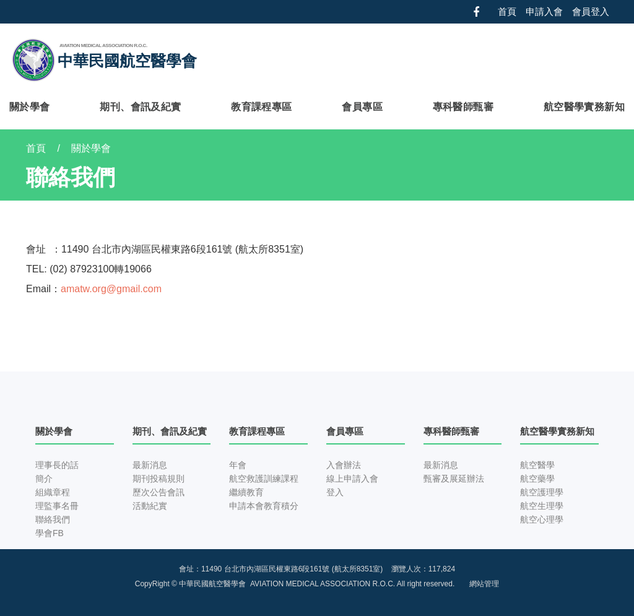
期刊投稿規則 (158, 479)
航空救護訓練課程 (263, 479)
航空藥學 (537, 479)
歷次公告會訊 (158, 492)
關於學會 (29, 107)
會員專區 (362, 107)
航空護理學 (541, 492)
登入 (335, 492)
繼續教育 (246, 492)
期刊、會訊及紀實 (140, 107)
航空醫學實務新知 (584, 107)
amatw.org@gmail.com (111, 289)
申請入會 (544, 11)
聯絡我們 (52, 519)
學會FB (49, 533)
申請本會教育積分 (263, 506)
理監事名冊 (57, 506)
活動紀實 (149, 506)
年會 (237, 465)
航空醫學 (537, 465)
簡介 (44, 479)
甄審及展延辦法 (453, 479)
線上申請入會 (352, 479)
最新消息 (149, 465)
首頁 (507, 11)
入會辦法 (343, 465)
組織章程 (52, 492)
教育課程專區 (261, 107)
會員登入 (590, 11)
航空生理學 (541, 506)
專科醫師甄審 (463, 107)
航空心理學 (541, 519)
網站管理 (484, 583)
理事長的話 (57, 465)
